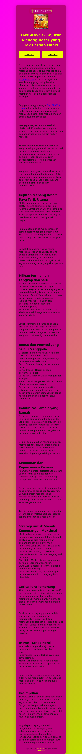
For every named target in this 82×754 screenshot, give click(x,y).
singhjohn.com (26, 79)
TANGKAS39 (40, 748)
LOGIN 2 (53, 54)
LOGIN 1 (29, 54)
